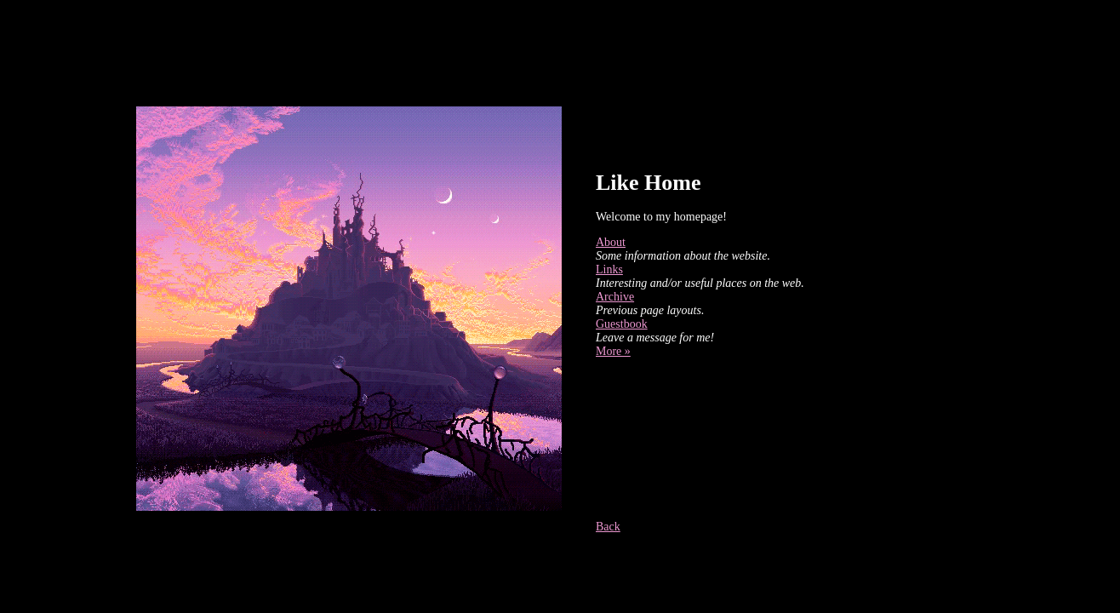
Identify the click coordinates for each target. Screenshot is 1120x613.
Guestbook (622, 324)
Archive (615, 296)
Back (608, 526)
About (611, 242)
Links (609, 269)
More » (613, 351)
